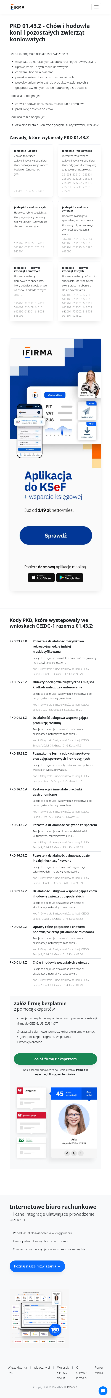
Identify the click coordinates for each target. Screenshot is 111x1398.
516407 (39, 191)
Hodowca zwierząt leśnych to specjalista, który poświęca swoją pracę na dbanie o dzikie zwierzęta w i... (79, 283)
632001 (66, 311)
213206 (29, 243)
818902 (18, 315)
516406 (29, 191)
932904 (18, 251)
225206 (87, 178)
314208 (39, 243)
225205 (77, 178)
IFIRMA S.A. (71, 1387)
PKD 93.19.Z (18, 825)
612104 (87, 239)
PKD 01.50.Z (18, 927)
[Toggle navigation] (96, 6)
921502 (77, 315)
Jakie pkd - (25, 150)
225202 (66, 178)
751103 (39, 247)
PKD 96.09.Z (18, 855)
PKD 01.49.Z (18, 962)
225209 (77, 182)
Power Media (99, 1370)
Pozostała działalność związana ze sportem (65, 825)
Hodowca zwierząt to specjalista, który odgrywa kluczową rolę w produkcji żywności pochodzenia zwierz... (77, 225)
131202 (18, 243)
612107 (77, 243)
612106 (66, 243)
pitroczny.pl (42, 1367)
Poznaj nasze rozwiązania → (37, 1266)
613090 (66, 251)
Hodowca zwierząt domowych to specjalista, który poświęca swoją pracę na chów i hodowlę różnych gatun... (30, 285)
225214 (77, 187)
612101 (39, 307)
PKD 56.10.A (18, 789)
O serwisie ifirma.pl (81, 1372)
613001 (29, 311)
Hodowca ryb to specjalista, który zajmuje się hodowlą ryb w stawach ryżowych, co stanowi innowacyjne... (30, 219)
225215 (87, 187)
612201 (66, 247)
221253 (66, 174)
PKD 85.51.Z (18, 753)
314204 (66, 239)
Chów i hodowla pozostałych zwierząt (61, 962)
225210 (87, 182)
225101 (77, 174)
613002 (39, 311)
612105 (87, 295)
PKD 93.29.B (18, 641)
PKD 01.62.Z (18, 891)
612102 (77, 239)
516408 (29, 307)
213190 (18, 191)
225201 (87, 174)
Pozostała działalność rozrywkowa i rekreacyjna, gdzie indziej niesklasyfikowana (59, 646)
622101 (29, 247)
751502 (77, 311)
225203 (18, 303)
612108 (87, 243)
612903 (66, 307)
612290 (77, 247)
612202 (77, 303)
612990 (18, 247)
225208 (66, 182)
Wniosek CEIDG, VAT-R (63, 1372)
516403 (18, 307)
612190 (18, 311)
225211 (66, 187)
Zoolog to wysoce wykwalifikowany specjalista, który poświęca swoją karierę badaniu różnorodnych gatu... (31, 165)
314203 (39, 303)
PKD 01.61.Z (18, 718)
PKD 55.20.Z (18, 682)
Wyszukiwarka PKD (17, 1370)
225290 (66, 191)
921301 (66, 315)
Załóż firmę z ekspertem (55, 1058)
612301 (87, 303)
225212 (29, 303)
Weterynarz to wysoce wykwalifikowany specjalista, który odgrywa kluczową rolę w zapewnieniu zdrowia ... (79, 162)
